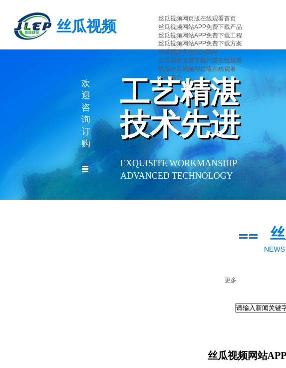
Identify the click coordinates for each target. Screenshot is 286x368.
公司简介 (170, 77)
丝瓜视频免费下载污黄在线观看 (200, 60)
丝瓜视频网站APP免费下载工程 (200, 35)
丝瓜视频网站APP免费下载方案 (200, 43)
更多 (231, 280)
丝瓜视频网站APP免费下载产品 (200, 26)
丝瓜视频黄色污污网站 (188, 51)
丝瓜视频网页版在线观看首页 (197, 18)
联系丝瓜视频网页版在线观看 (197, 68)
